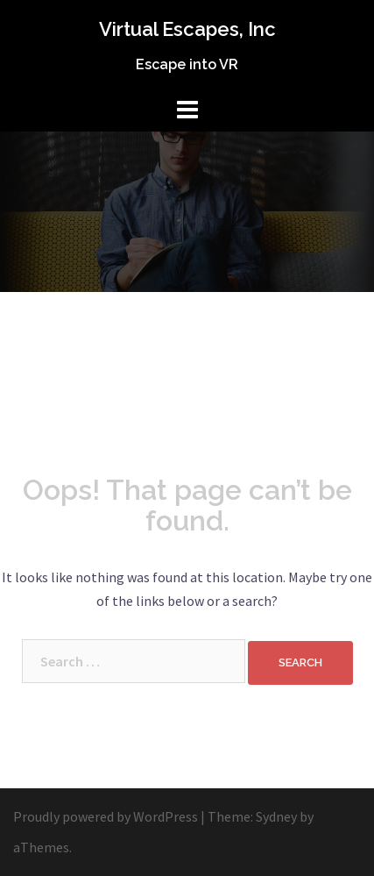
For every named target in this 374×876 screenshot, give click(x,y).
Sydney (276, 816)
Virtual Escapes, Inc (187, 29)
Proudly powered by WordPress (105, 816)
